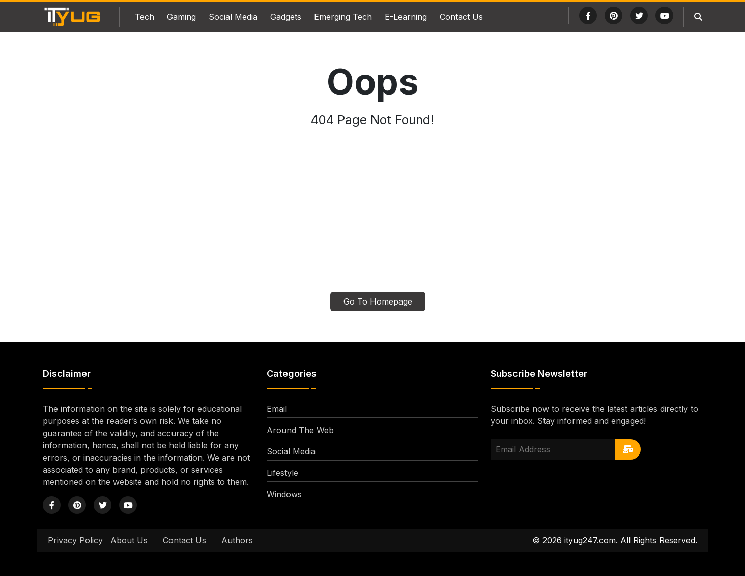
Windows (284, 494)
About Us (129, 540)
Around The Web (300, 430)
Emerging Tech (343, 17)
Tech (144, 17)
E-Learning (406, 17)
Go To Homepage (377, 301)
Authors (237, 540)
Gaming (181, 17)
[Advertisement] (372, 215)
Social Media (233, 17)
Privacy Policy (75, 540)
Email (277, 409)
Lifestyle (282, 473)
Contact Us (461, 17)
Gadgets (285, 17)
